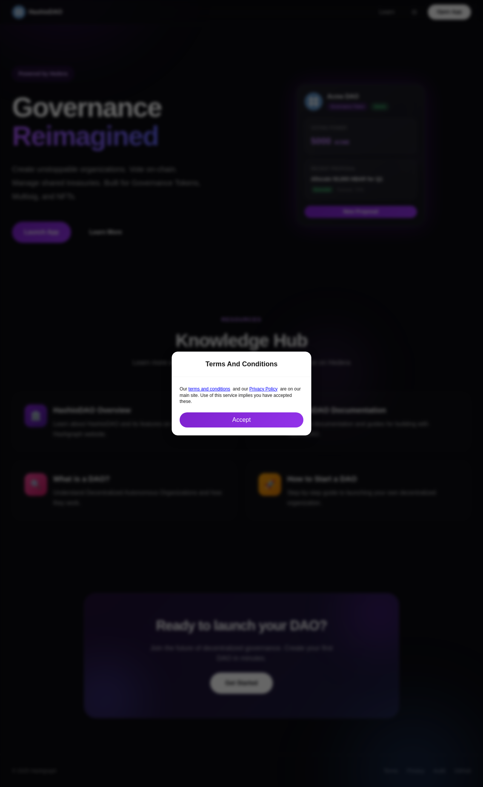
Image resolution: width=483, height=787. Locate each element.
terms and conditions (209, 389)
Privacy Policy (263, 389)
